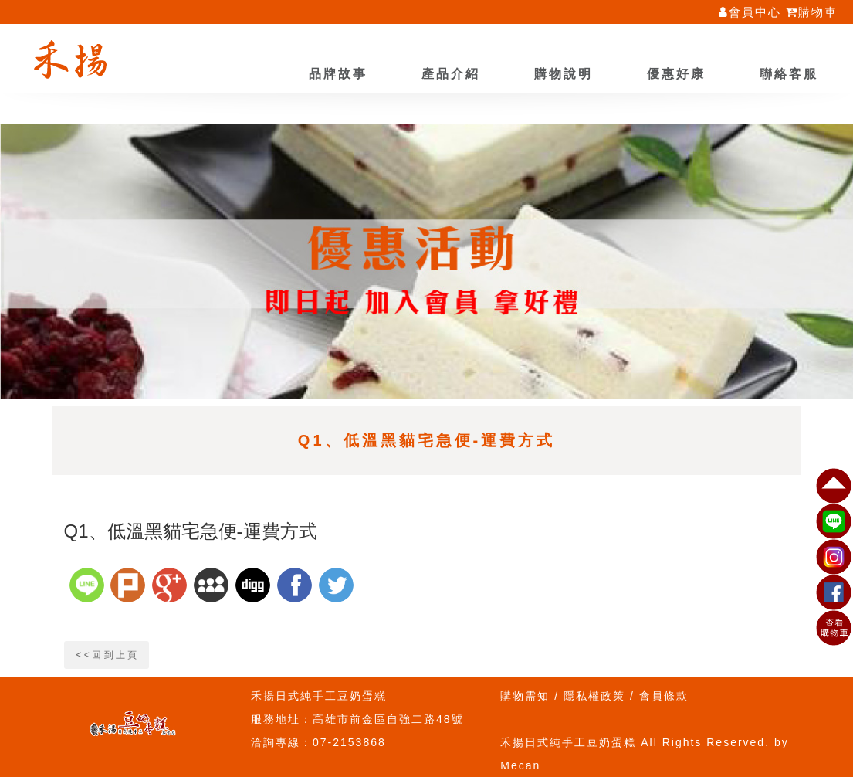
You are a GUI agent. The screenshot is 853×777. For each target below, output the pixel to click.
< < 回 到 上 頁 (106, 655)
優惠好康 (676, 73)
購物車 (812, 12)
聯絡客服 (789, 73)
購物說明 (563, 73)
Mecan (520, 765)
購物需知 (525, 696)
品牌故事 (338, 73)
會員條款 (664, 696)
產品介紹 (450, 73)
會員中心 (750, 12)
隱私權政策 (594, 696)
